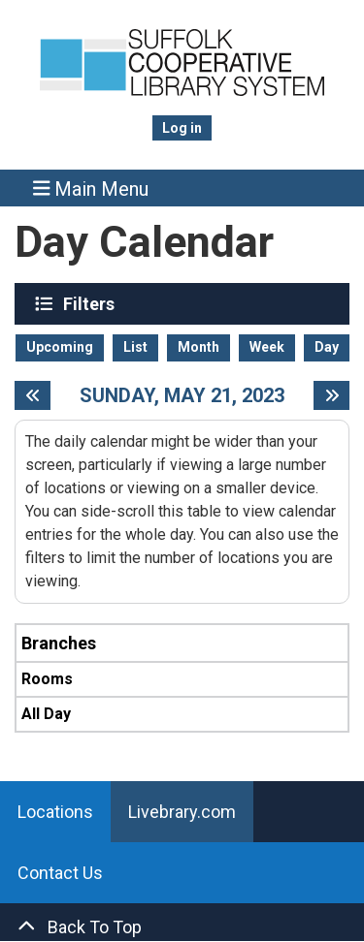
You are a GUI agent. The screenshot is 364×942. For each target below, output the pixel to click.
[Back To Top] (182, 927)
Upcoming (59, 347)
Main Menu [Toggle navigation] (91, 188)
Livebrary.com (182, 811)
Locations (55, 811)
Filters (91, 303)
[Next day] (331, 395)
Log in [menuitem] (182, 128)
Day (326, 347)
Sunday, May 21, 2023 (182, 395)
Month (198, 347)
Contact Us (60, 873)
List (135, 347)
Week (266, 347)
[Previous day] (32, 395)
